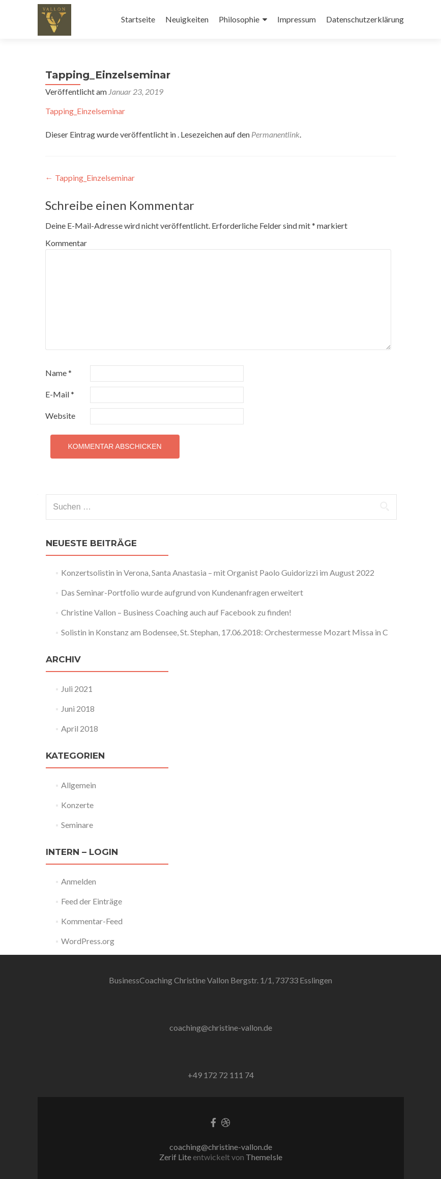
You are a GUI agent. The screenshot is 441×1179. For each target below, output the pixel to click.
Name (58, 373)
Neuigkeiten (187, 19)
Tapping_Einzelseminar (85, 111)
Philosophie (239, 19)
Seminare (77, 824)
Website (60, 415)
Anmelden (78, 881)
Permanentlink (275, 134)
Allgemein (78, 785)
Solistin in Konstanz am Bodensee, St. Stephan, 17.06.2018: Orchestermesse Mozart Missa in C (224, 632)
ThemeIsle (264, 1157)
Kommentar (66, 243)
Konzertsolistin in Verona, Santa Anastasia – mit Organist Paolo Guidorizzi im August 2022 (217, 572)
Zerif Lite (176, 1157)
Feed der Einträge (91, 901)
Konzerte (77, 805)
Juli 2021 (77, 688)
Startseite (138, 19)
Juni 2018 (78, 708)
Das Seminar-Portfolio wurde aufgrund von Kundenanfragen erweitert (182, 592)
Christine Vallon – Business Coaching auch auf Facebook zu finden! (176, 612)
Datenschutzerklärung (365, 19)
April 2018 (79, 728)
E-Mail (59, 394)
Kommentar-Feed (92, 921)
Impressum (296, 19)
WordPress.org (87, 941)
